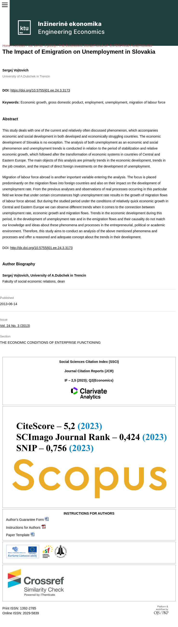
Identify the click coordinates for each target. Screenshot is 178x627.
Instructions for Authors (23, 527)
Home (6, 45)
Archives (19, 45)
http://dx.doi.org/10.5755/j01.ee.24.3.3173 (41, 248)
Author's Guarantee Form (25, 520)
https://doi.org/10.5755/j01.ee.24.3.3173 (40, 90)
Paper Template (18, 535)
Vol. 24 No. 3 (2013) (42, 45)
